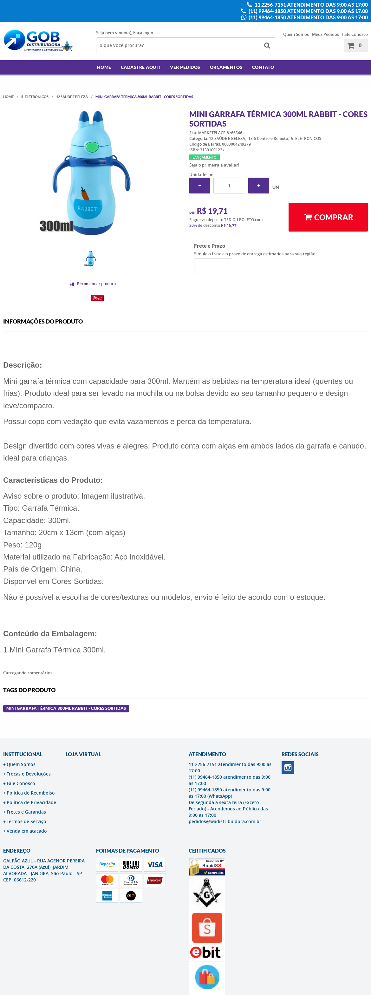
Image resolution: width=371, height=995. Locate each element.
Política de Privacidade (31, 802)
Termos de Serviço (26, 821)
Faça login (143, 33)
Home (104, 67)
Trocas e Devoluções (29, 774)
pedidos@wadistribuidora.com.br (225, 821)
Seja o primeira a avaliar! (214, 165)
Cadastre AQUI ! (141, 67)
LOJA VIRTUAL (83, 754)
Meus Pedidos (325, 34)
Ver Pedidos (185, 67)
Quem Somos (296, 34)
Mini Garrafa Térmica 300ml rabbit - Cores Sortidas (66, 708)
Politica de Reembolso (31, 793)
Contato (263, 67)
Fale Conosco (355, 34)
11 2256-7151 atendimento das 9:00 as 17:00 (311, 5)
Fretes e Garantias (26, 812)
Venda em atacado (27, 831)
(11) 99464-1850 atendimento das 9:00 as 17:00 (308, 11)
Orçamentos (226, 67)
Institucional (22, 754)
